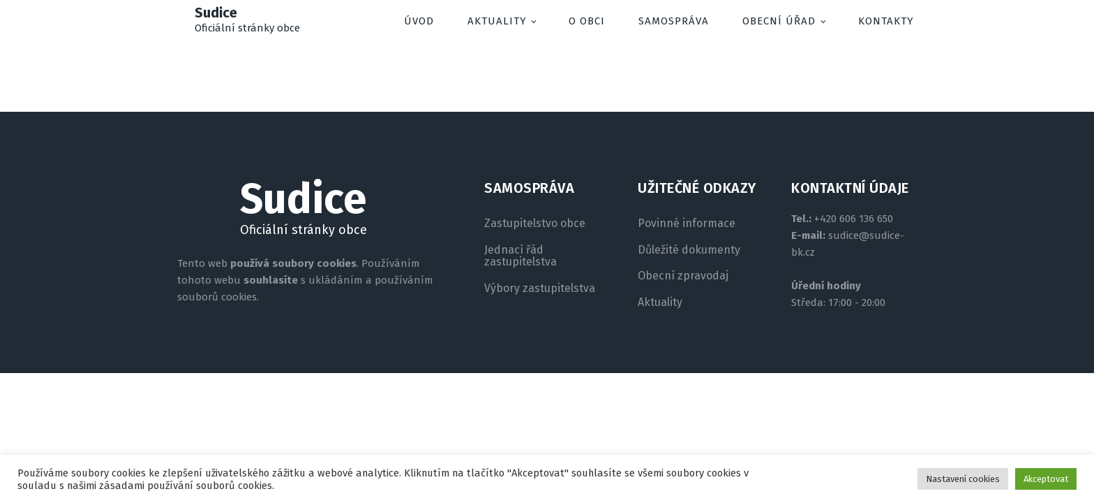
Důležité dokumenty (689, 250)
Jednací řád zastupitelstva (520, 256)
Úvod (419, 21)
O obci (587, 21)
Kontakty (886, 21)
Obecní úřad (779, 21)
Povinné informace (686, 223)
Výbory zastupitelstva (539, 288)
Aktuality (497, 21)
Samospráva (673, 21)
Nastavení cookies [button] (963, 479)
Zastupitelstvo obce (534, 223)
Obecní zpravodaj (683, 276)
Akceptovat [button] (1046, 479)
